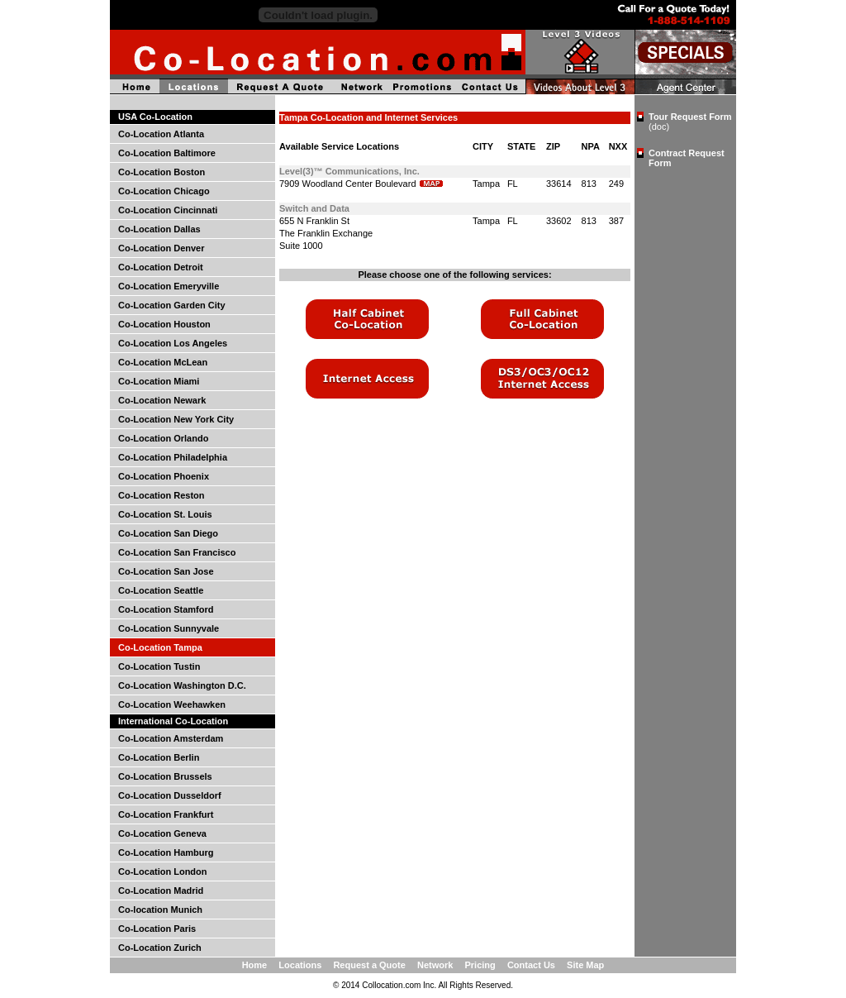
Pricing (479, 965)
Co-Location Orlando (163, 438)
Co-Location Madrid (160, 890)
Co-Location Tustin (159, 666)
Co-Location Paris (157, 929)
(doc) (659, 126)
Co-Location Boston (161, 172)
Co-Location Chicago (164, 191)
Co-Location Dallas (159, 229)
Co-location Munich (160, 909)
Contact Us (531, 965)
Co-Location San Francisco (176, 552)
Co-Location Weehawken (172, 704)
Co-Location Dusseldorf (169, 795)
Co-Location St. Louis (165, 514)
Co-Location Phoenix (163, 476)
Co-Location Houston (164, 324)
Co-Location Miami (158, 381)
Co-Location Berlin (158, 757)
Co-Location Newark (162, 400)
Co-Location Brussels (165, 776)
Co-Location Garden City (172, 305)
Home (255, 965)
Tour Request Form (690, 117)
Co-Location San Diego (168, 533)
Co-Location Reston (161, 495)
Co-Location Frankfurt (166, 814)
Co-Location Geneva (162, 833)
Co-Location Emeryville (168, 286)
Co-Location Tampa (160, 647)
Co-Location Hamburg (166, 852)
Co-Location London (162, 871)
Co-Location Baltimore (167, 153)
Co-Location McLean (162, 362)
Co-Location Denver (161, 248)
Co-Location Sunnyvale (168, 628)
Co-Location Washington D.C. (182, 685)
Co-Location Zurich (160, 948)
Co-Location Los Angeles (172, 343)
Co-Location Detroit (160, 267)
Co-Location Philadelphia (172, 457)
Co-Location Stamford (166, 609)
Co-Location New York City (176, 419)
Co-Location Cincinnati (167, 210)
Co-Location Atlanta (161, 134)
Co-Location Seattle (160, 590)
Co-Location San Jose (166, 571)
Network (435, 965)
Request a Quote (369, 965)
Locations (299, 965)
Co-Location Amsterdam (170, 738)
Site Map (585, 965)
